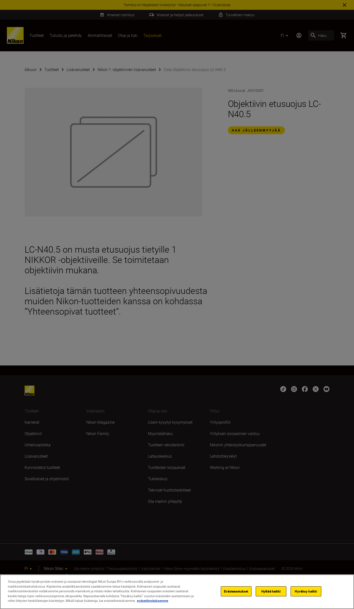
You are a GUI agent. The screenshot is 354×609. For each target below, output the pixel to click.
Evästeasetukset (236, 591)
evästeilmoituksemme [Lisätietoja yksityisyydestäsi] (152, 600)
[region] (177, 591)
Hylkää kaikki (271, 591)
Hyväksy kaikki (306, 591)
